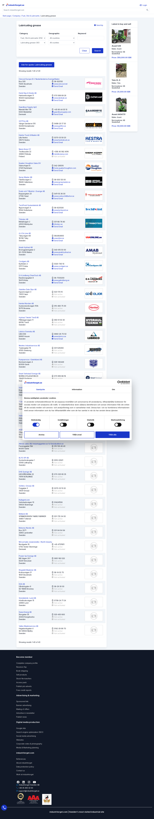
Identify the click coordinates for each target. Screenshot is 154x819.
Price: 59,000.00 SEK (121, 126)
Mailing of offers (22, 709)
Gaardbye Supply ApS (28, 107)
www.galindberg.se (60, 280)
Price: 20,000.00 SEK (121, 92)
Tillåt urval (77, 435)
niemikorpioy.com (60, 154)
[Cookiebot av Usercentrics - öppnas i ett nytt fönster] (119, 382)
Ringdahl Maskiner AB (27, 570)
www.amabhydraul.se (61, 252)
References (21, 759)
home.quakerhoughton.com (64, 168)
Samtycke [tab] (40, 389)
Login (143, 5)
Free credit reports (23, 690)
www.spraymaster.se (61, 182)
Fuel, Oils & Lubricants (30, 16)
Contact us (20, 771)
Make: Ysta (116, 83)
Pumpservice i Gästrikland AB (30, 360)
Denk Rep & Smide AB (28, 93)
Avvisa (41, 435)
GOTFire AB (23, 121)
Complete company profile (27, 663)
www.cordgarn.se (60, 266)
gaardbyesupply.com (61, 112)
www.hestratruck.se (61, 140)
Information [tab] (77, 389)
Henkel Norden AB (26, 303)
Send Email (57, 86)
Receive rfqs (21, 667)
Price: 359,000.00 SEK (122, 57)
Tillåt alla (112, 435)
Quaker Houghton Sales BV (30, 163)
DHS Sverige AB (25, 472)
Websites (20, 740)
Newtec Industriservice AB (29, 346)
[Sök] (147, 10)
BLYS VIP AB (24, 458)
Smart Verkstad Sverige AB (29, 374)
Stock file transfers (23, 679)
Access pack (21, 682)
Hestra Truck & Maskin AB (29, 135)
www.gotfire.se (59, 126)
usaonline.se (58, 238)
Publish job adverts (24, 686)
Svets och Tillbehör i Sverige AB (32, 191)
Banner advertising (23, 705)
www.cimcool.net (59, 84)
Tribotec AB (23, 219)
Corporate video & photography (29, 744)
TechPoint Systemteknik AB (30, 205)
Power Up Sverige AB (27, 556)
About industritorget (24, 763)
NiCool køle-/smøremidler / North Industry (35, 542)
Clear (84, 50)
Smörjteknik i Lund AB (27, 598)
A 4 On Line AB (25, 233)
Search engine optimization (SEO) (29, 732)
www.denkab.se (59, 98)
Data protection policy (25, 767)
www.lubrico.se (59, 336)
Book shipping (22, 671)
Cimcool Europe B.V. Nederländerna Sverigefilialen (39, 79)
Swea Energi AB (25, 612)
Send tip (98, 25)
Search (97, 50)
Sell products (21, 675)
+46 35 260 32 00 (24, 788)
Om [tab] (113, 389)
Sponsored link (22, 701)
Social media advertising (26, 736)
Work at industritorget (25, 774)
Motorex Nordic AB (26, 528)
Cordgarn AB (24, 261)
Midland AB (23, 514)
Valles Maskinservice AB (28, 626)
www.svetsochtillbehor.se (63, 196)
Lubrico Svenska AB (27, 331)
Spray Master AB (25, 177)
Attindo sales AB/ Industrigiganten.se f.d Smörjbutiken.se (41, 444)
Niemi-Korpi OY (25, 149)
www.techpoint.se (60, 210)
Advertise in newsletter (25, 713)
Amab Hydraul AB (26, 247)
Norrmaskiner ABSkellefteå (118, 53)
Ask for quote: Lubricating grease (36, 64)
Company (16, 16)
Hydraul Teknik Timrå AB (29, 317)
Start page (7, 16)
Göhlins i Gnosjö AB (26, 486)
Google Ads (21, 728)
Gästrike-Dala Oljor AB (28, 289)
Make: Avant (116, 49)
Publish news (21, 717)
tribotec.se (57, 224)
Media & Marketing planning (27, 748)
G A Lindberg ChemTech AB (30, 275)
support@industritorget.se (27, 791)
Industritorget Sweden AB (27, 785)
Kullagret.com (24, 500)
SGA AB (22, 584)
